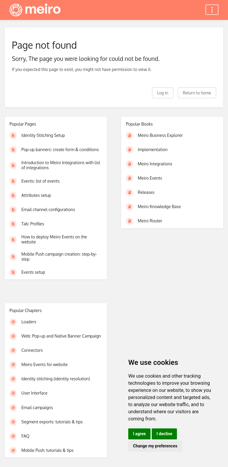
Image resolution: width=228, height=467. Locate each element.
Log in (162, 92)
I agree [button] (139, 433)
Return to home (197, 92)
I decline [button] (164, 433)
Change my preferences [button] (155, 446)
